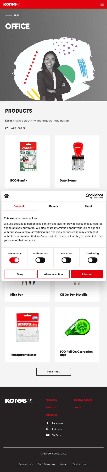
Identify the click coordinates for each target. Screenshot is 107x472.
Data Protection (46, 464)
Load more (53, 372)
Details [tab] (53, 206)
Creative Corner (83, 400)
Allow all (87, 273)
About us (51, 407)
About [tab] (88, 206)
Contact (79, 407)
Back (16, 15)
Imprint (64, 464)
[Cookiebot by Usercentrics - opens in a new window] (88, 196)
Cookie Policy (26, 464)
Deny (20, 273)
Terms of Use (79, 464)
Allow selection (53, 273)
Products (51, 400)
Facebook (54, 423)
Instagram (54, 429)
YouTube (53, 435)
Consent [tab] (19, 206)
